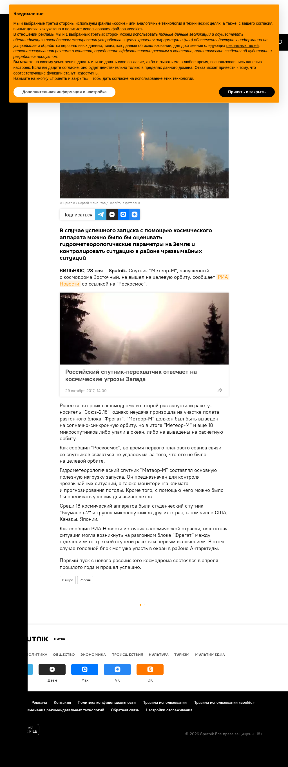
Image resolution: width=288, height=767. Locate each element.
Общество (64, 654)
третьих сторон (104, 34)
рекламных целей (242, 45)
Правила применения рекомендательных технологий (55, 709)
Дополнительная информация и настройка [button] (65, 92)
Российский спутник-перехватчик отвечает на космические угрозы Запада (131, 375)
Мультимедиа (210, 654)
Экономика (93, 654)
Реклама (39, 702)
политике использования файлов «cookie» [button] (103, 29)
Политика (36, 654)
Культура (159, 654)
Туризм (181, 654)
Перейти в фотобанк (124, 203)
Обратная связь (125, 709)
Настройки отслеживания (169, 709)
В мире (67, 580)
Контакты (62, 702)
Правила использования (164, 702)
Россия (85, 580)
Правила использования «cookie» (223, 702)
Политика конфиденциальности (107, 702)
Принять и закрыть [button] (246, 92)
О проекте (15, 702)
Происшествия (127, 654)
